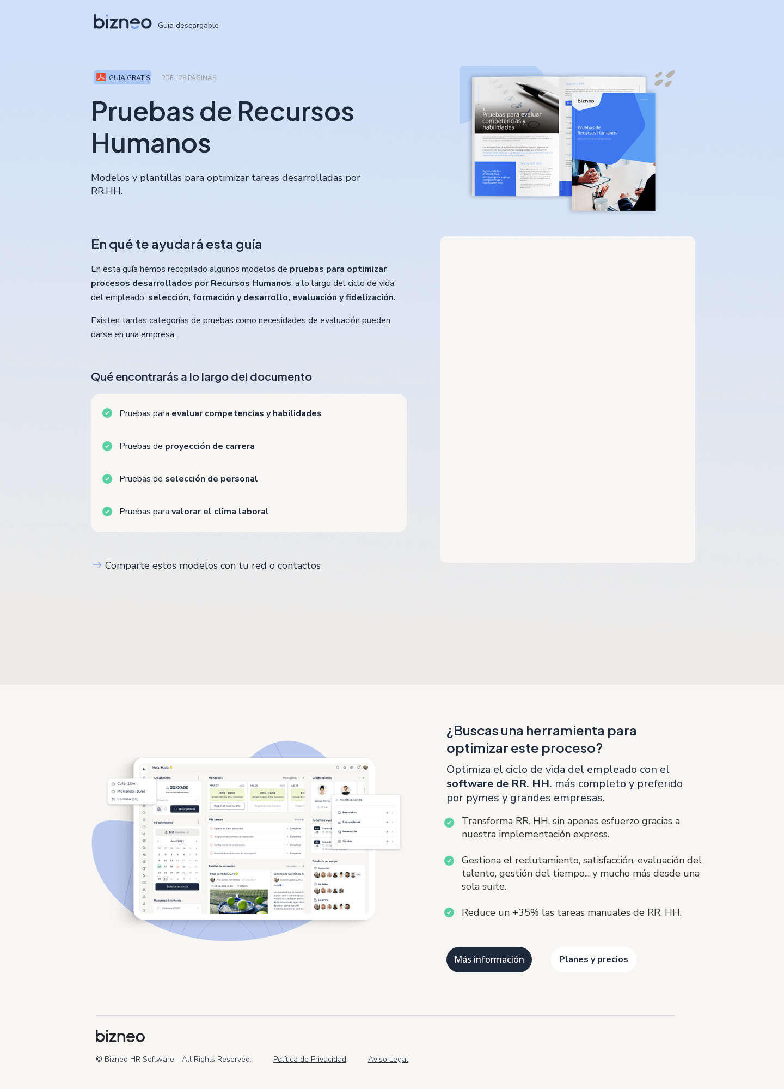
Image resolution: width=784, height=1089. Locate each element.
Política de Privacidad (309, 1059)
